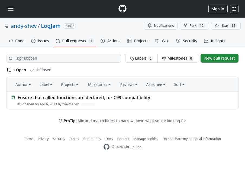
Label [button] (46, 84)
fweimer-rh (70, 104)
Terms (29, 138)
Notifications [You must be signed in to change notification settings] (160, 25)
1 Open (16, 69)
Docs (109, 138)
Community (92, 138)
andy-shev (24, 26)
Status (74, 138)
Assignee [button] (155, 84)
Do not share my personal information (192, 138)
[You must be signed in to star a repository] (226, 26)
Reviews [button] (128, 84)
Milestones (178, 58)
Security (59, 138)
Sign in (218, 8)
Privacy (43, 138)
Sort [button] (179, 84)
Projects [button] (69, 84)
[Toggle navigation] (11, 9)
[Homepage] (122, 8)
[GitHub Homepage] (106, 147)
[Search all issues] (64, 58)
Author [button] (23, 84)
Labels (141, 58)
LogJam (51, 26)
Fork (194, 25)
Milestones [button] (99, 84)
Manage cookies (145, 138)
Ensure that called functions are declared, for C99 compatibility (84, 97)
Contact (123, 138)
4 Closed (40, 69)
